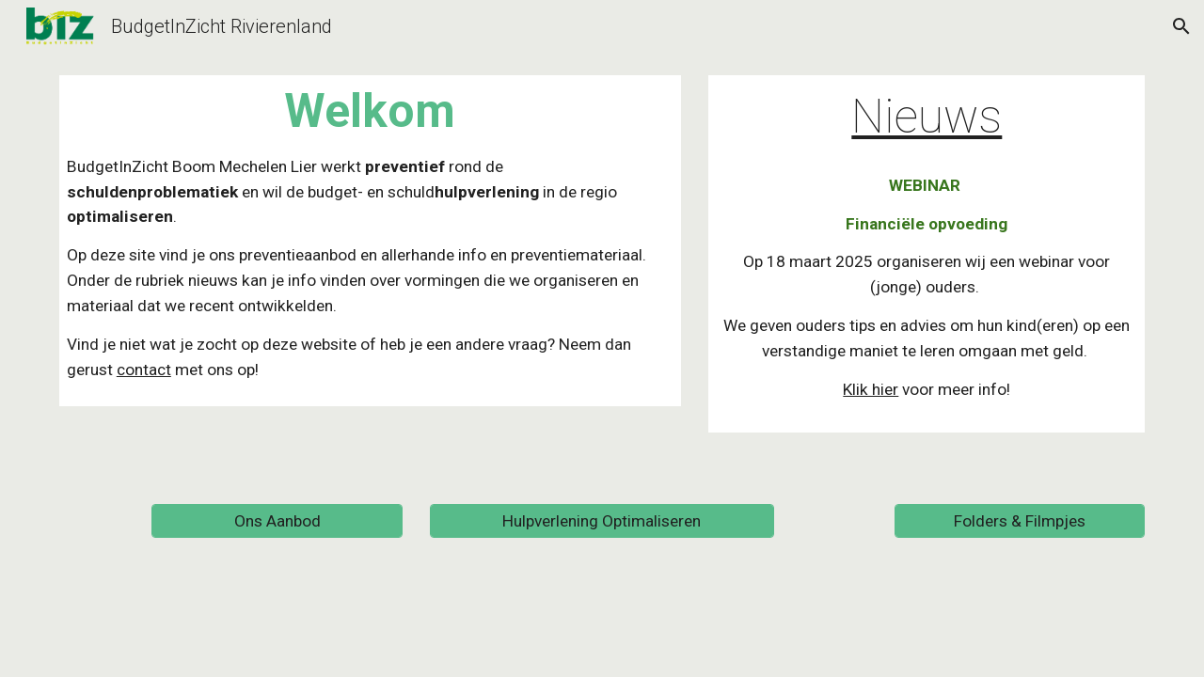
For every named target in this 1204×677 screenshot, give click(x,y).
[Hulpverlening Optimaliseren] (601, 520)
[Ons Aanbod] (276, 520)
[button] (1181, 26)
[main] (370, 240)
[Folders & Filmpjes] (1019, 520)
